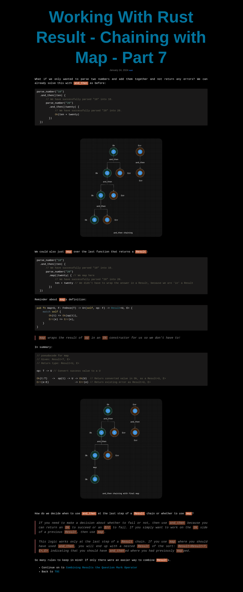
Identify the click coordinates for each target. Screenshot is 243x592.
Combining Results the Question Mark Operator (101, 571)
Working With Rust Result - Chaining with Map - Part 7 (121, 37)
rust (131, 70)
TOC (57, 575)
